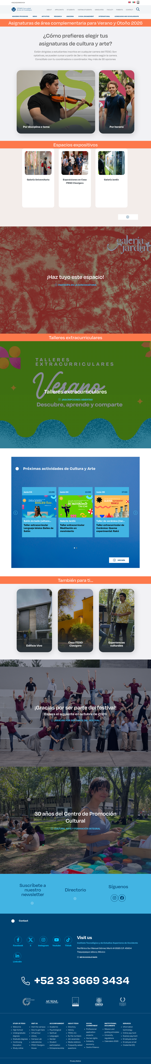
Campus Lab (36, 1039)
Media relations (74, 1042)
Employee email (129, 1042)
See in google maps (87, 957)
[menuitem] (49, 10)
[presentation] (15, 513)
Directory (72, 1026)
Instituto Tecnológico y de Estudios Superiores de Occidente (107, 942)
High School (18, 1029)
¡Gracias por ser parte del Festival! (75, 720)
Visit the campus (38, 1026)
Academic (54, 1026)
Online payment (129, 1032)
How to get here (38, 1029)
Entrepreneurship (57, 1048)
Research (58, 16)
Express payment (130, 1035)
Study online (18, 1048)
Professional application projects (91, 1032)
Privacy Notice (75, 1061)
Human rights (92, 1038)
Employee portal (130, 1039)
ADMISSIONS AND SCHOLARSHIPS (127, 16)
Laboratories (36, 1042)
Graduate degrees (20, 1039)
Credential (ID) (129, 1045)
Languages (54, 1035)
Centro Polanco (92, 1047)
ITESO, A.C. (72, 1032)
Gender (53, 1039)
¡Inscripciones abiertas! (75, 399)
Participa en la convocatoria (75, 285)
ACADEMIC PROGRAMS (20, 16)
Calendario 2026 (111, 1041)
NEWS (35, 16)
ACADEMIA (70, 16)
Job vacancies (73, 1039)
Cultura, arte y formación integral (75, 828)
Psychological (55, 1029)
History (71, 1029)
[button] (74, 547)
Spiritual (53, 1032)
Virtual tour (35, 1032)
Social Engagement (86, 16)
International (104, 16)
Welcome (17, 1026)
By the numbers (74, 1035)
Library (34, 1035)
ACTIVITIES (45, 16)
